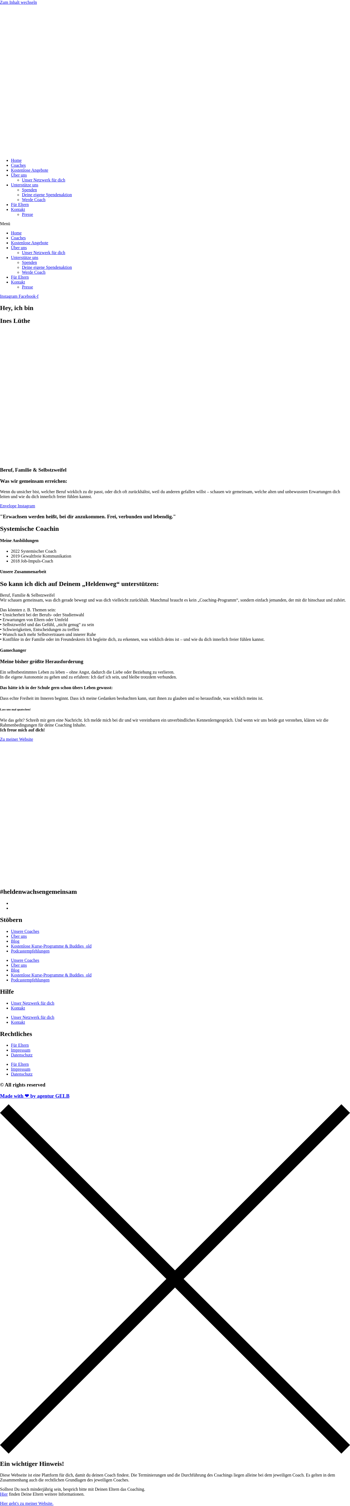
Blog (15, 941)
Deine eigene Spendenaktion (47, 194)
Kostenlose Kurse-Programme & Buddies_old (51, 946)
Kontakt (18, 209)
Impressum (20, 1050)
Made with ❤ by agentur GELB (34, 1096)
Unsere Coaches (25, 931)
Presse (27, 214)
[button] (175, 223)
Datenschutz (22, 1055)
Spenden (29, 189)
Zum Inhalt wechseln (18, 2)
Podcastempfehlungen (30, 951)
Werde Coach (33, 199)
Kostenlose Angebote (29, 170)
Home (16, 160)
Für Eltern (20, 204)
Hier (4, 1494)
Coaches (18, 165)
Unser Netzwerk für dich (43, 180)
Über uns (19, 175)
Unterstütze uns (24, 185)
